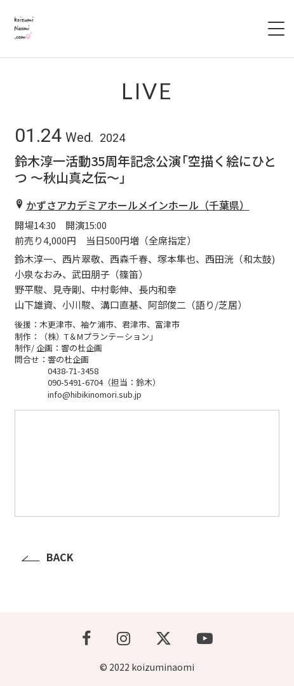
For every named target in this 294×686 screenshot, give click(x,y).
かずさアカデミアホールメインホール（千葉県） (138, 205)
